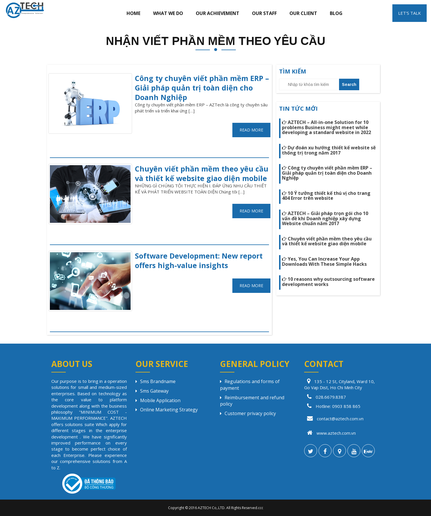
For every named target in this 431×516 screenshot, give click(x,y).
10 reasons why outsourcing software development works (328, 281)
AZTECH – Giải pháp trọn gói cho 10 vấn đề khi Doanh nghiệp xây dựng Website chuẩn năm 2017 (325, 218)
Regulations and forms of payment (250, 384)
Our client (303, 13)
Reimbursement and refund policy (252, 400)
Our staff (264, 13)
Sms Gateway (152, 391)
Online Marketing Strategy (166, 409)
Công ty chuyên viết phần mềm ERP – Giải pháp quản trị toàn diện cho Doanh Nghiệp (202, 87)
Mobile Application (157, 400)
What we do (168, 13)
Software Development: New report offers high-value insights (199, 260)
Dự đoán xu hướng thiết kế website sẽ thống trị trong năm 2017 (329, 150)
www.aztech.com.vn (330, 433)
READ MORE (251, 130)
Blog (336, 13)
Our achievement (217, 13)
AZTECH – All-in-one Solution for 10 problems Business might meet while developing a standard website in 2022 (326, 127)
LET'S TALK (409, 13)
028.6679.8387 (331, 397)
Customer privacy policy (248, 413)
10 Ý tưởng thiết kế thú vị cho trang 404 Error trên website (326, 195)
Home (133, 13)
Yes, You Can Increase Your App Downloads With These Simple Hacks (324, 261)
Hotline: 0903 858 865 (338, 406)
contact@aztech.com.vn (334, 418)
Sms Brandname (155, 381)
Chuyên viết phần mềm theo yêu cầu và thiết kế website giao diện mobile (201, 173)
